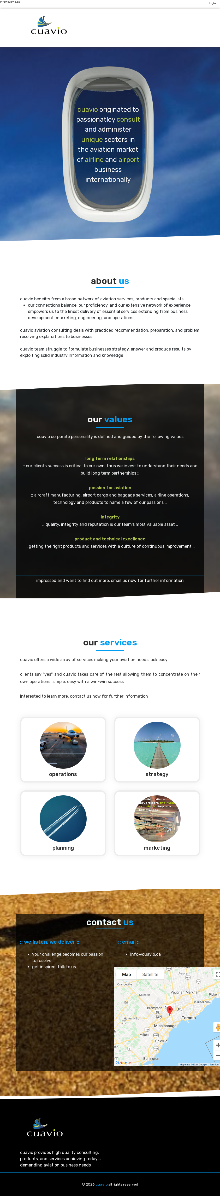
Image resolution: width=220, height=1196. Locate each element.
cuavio (102, 1184)
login (212, 3)
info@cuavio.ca (10, 1)
